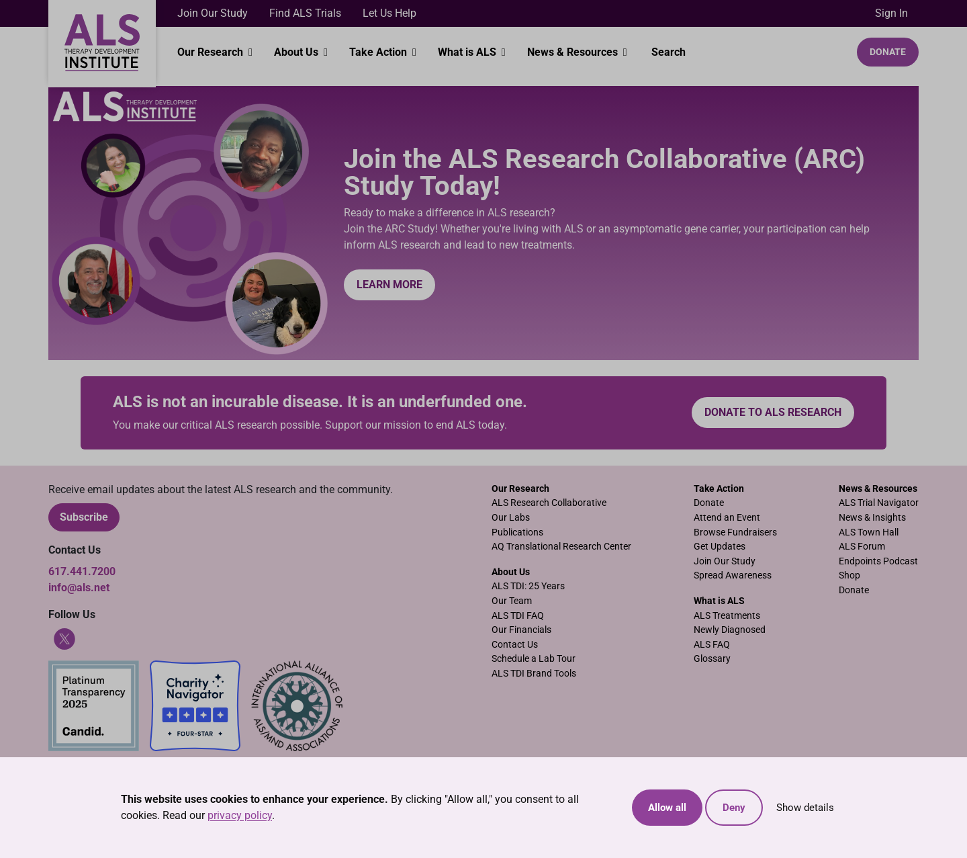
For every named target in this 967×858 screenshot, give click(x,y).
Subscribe (84, 517)
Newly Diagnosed (730, 630)
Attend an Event (727, 517)
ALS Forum (862, 546)
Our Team (512, 601)
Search (667, 52)
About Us (297, 52)
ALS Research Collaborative (549, 503)
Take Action (379, 52)
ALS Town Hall (869, 532)
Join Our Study (212, 13)
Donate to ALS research (772, 412)
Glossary (712, 658)
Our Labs (511, 517)
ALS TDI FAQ (518, 615)
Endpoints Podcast (878, 561)
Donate (888, 51)
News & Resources (573, 52)
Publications (517, 532)
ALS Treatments (727, 615)
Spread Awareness (733, 575)
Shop (849, 575)
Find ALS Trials (305, 13)
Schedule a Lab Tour (533, 658)
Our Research (211, 52)
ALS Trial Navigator (879, 503)
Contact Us (515, 644)
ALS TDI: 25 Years (528, 586)
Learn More (389, 284)
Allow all (667, 808)
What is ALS (468, 52)
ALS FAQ (712, 644)
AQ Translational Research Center (561, 546)
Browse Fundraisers (735, 532)
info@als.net (78, 587)
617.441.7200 (82, 571)
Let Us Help (389, 13)
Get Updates (719, 546)
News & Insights (872, 517)
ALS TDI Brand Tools (534, 673)
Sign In (891, 13)
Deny (734, 808)
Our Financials (521, 630)
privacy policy (240, 815)
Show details (805, 808)
